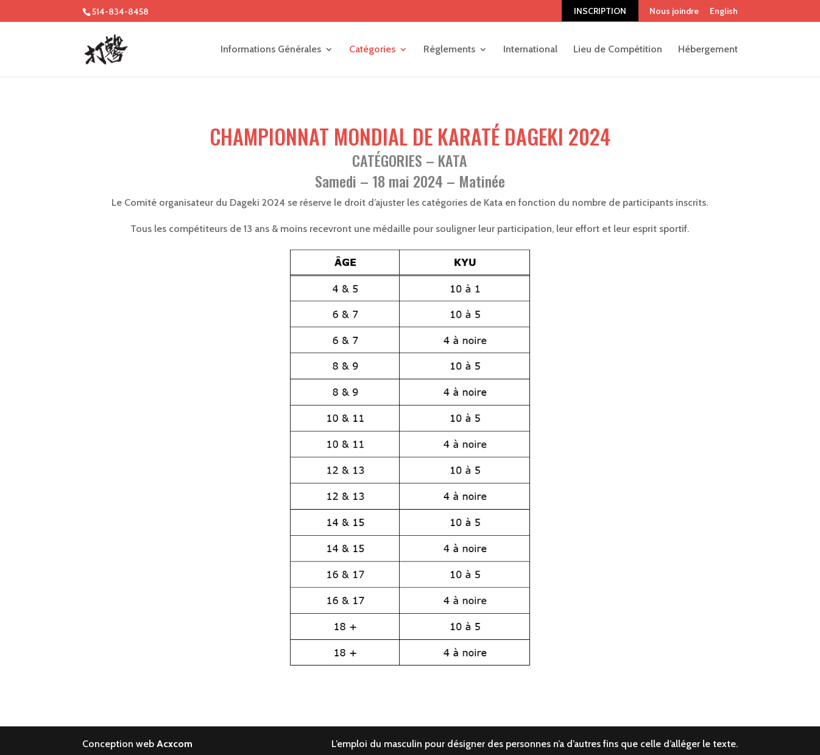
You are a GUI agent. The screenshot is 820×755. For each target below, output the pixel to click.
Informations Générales (271, 50)
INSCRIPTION (600, 10)
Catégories (372, 50)
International (530, 50)
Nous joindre (674, 10)
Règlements (449, 50)
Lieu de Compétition (617, 50)
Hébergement (708, 50)
